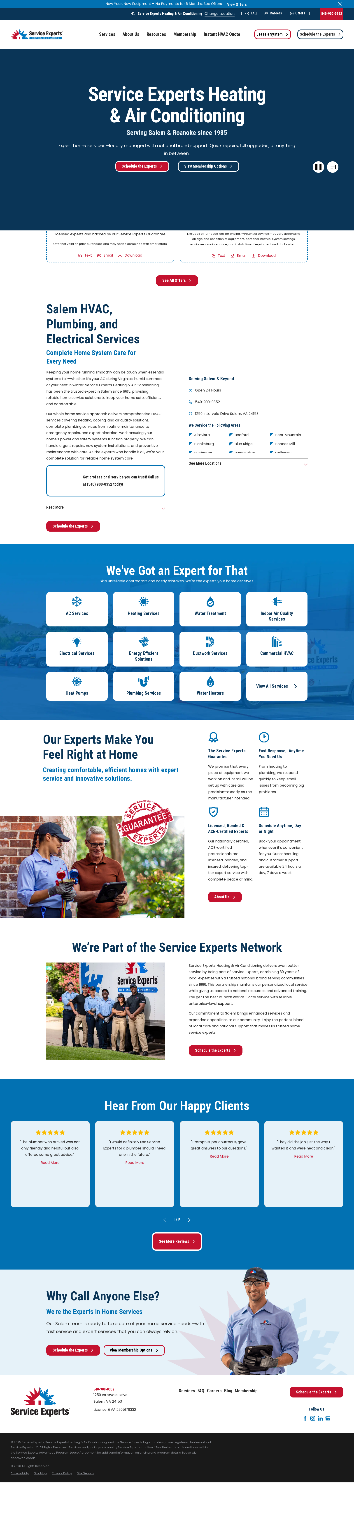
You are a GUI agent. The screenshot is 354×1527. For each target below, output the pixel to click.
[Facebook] (305, 1418)
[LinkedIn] (320, 1418)
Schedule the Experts (320, 34)
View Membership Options (208, 166)
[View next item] (189, 1220)
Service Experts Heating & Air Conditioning (170, 13)
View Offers (237, 4)
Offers (297, 13)
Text (88, 255)
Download (133, 255)
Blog (228, 1390)
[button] (333, 167)
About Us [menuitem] (131, 34)
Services (187, 1390)
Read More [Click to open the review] (50, 1162)
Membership (246, 1390)
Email (108, 255)
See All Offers (177, 280)
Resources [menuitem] (156, 34)
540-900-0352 (331, 13)
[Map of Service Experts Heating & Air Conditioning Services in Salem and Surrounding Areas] (248, 335)
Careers (273, 13)
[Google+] (327, 1418)
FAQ (250, 13)
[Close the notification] (340, 4)
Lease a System (272, 34)
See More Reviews (177, 1241)
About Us (224, 897)
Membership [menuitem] (184, 34)
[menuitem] (20, 1473)
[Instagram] (312, 1418)
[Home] (37, 34)
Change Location (220, 13)
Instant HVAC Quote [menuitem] (222, 34)
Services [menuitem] (107, 34)
